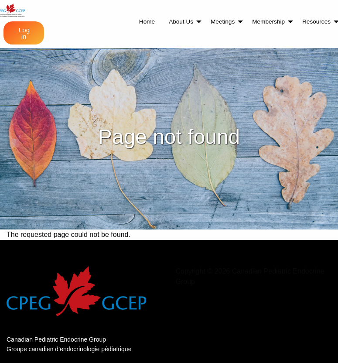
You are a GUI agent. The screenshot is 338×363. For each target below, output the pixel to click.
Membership (268, 21)
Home (147, 21)
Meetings (223, 21)
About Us (181, 21)
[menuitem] (147, 22)
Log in (24, 33)
